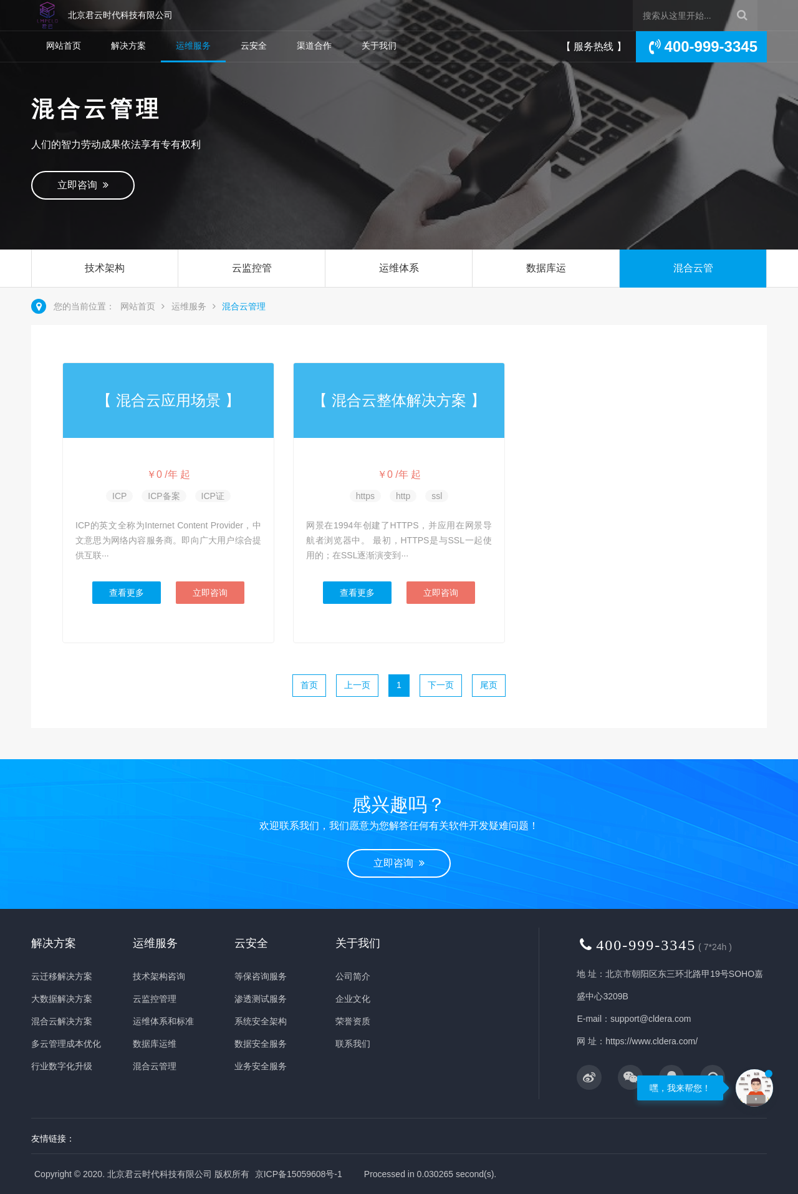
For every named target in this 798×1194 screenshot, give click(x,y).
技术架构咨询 (105, 287)
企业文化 (352, 999)
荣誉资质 (352, 1021)
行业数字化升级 (61, 1066)
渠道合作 (314, 46)
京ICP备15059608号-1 (298, 1174)
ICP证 (212, 496)
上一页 (357, 685)
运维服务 (193, 46)
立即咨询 (82, 185)
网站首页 (63, 46)
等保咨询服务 (260, 976)
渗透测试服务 (260, 999)
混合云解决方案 (61, 1021)
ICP (119, 496)
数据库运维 (546, 287)
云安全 (254, 46)
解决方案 (128, 46)
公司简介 (352, 976)
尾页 (489, 685)
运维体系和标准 (399, 287)
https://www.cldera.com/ (651, 1041)
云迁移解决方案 (61, 976)
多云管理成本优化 (66, 1044)
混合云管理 (693, 287)
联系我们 (352, 1044)
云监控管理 (252, 287)
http (403, 496)
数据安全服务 (260, 1044)
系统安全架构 (260, 1021)
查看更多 (126, 593)
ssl (436, 496)
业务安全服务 (260, 1066)
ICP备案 (164, 496)
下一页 (441, 685)
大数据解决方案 (61, 999)
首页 (309, 685)
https (365, 496)
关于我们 (379, 46)
